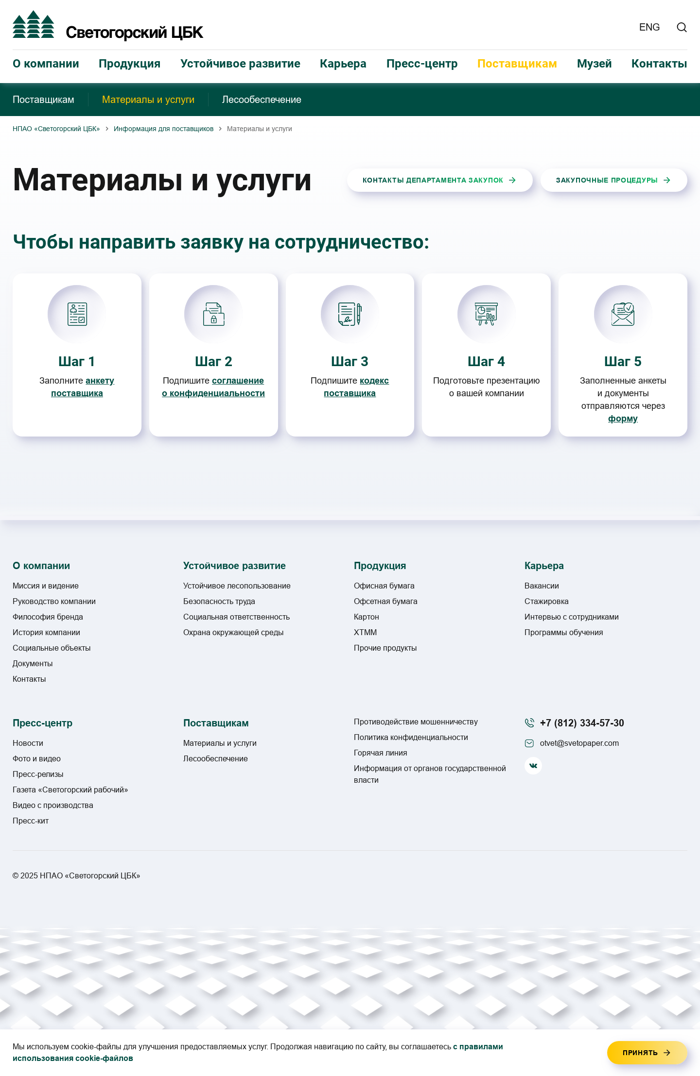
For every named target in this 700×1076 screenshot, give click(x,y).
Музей (594, 63)
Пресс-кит (31, 821)
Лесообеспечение (261, 99)
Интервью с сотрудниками (572, 617)
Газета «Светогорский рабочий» (70, 790)
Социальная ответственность (236, 617)
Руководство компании (54, 601)
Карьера (343, 63)
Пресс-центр (422, 63)
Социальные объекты (52, 648)
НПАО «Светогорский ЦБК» (56, 129)
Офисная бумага (384, 586)
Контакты (659, 63)
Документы (33, 663)
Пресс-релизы (38, 774)
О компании (46, 63)
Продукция (129, 63)
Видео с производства (53, 805)
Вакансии (542, 586)
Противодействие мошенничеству (416, 722)
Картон (366, 617)
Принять (640, 1053)
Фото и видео (37, 759)
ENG (649, 27)
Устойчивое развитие (240, 63)
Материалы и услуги (148, 99)
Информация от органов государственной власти (430, 774)
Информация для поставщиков (163, 129)
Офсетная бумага (386, 601)
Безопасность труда (219, 601)
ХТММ (365, 632)
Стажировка (547, 601)
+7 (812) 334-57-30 (582, 723)
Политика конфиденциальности (411, 737)
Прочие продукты (385, 648)
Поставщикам (517, 63)
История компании (46, 632)
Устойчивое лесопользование (237, 586)
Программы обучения (564, 632)
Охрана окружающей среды (233, 632)
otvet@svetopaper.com (579, 743)
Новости (28, 743)
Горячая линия (380, 753)
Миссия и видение (46, 586)
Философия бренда (48, 617)
